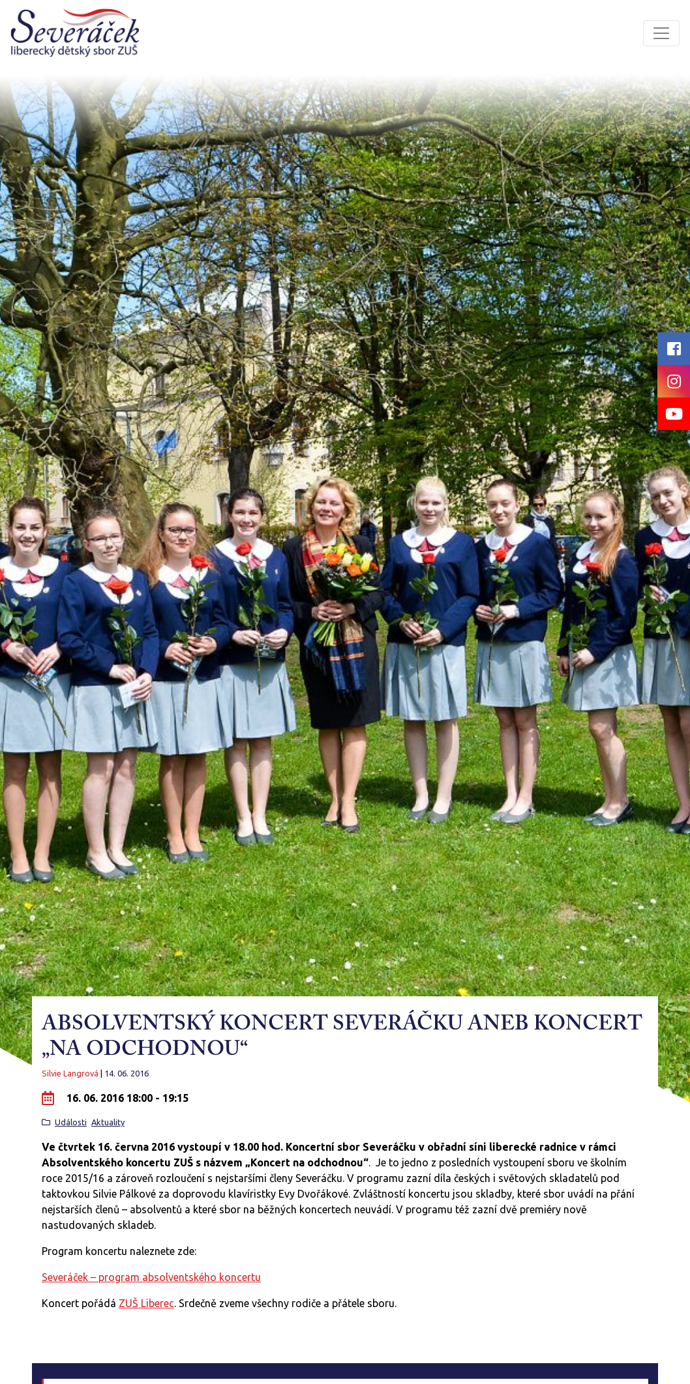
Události (71, 1122)
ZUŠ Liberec (146, 1303)
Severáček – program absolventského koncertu (151, 1277)
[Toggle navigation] (661, 33)
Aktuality (108, 1122)
